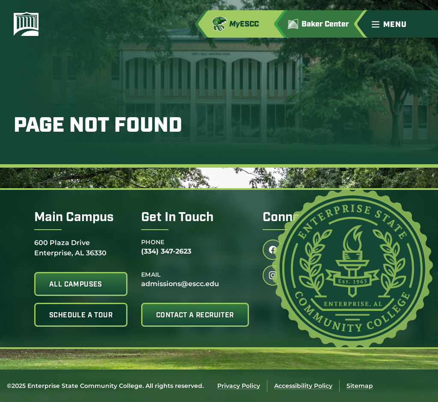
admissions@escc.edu (180, 284)
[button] (401, 24)
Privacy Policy (238, 386)
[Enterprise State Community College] (67, 24)
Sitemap (359, 386)
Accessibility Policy (303, 386)
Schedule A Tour (80, 315)
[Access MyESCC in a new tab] (244, 24)
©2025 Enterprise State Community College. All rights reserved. (105, 386)
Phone (153, 242)
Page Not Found (98, 126)
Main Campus (74, 218)
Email (151, 274)
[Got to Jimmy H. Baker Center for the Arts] (324, 24)
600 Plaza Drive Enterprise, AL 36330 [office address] (70, 247)
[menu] (390, 24)
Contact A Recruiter (195, 315)
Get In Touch (177, 218)
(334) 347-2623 (166, 251)
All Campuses (75, 284)
